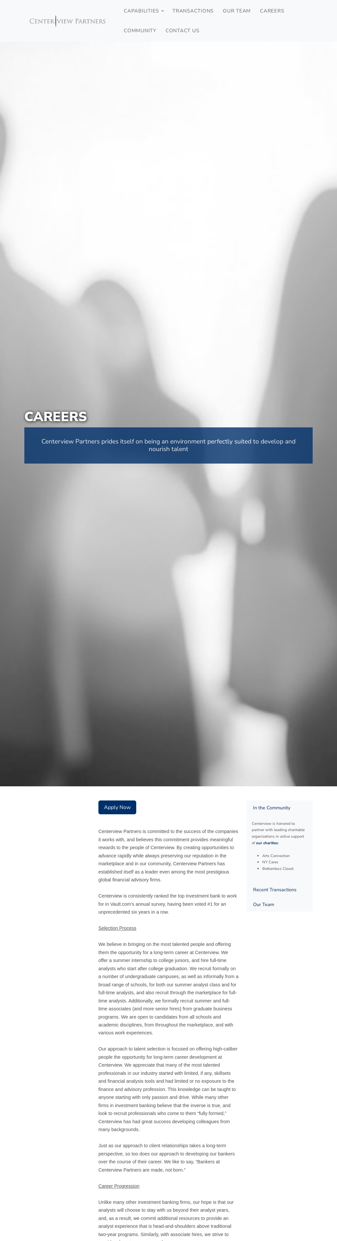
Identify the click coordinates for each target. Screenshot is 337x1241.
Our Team (237, 11)
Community (140, 30)
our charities (267, 843)
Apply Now (117, 807)
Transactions (193, 11)
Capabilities (141, 11)
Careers (272, 11)
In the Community (271, 807)
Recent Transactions (275, 889)
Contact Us (182, 30)
